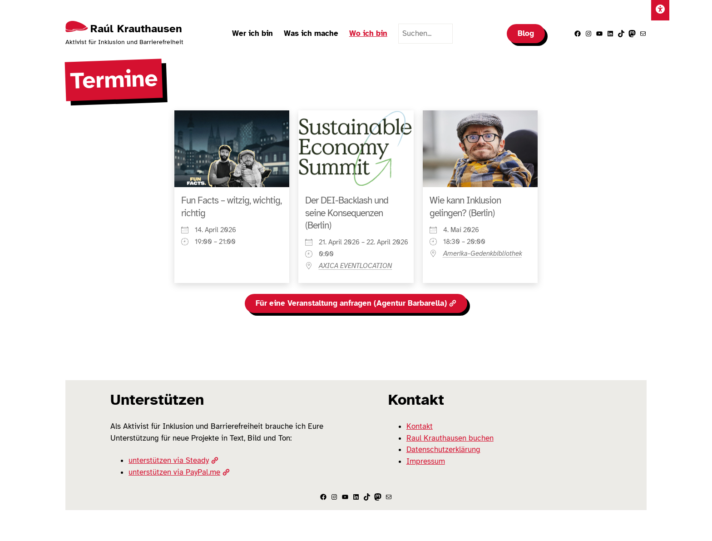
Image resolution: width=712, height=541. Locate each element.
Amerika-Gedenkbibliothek (482, 253)
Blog (526, 33)
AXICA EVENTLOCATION (355, 265)
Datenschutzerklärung (443, 449)
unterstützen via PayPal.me (179, 472)
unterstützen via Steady (173, 460)
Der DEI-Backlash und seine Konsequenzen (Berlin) (346, 212)
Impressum (425, 461)
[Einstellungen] (660, 10)
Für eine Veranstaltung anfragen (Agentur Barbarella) (356, 303)
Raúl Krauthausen (136, 28)
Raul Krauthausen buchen (450, 438)
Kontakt (419, 426)
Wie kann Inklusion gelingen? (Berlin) (465, 206)
